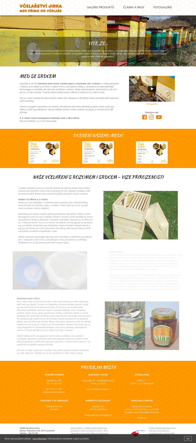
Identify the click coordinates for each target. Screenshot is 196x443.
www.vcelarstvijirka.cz (54, 391)
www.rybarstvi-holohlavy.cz (98, 415)
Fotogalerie (162, 7)
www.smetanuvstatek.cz (98, 389)
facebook (141, 417)
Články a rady (133, 7)
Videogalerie (152, 103)
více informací (39, 438)
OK (187, 438)
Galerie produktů (100, 7)
